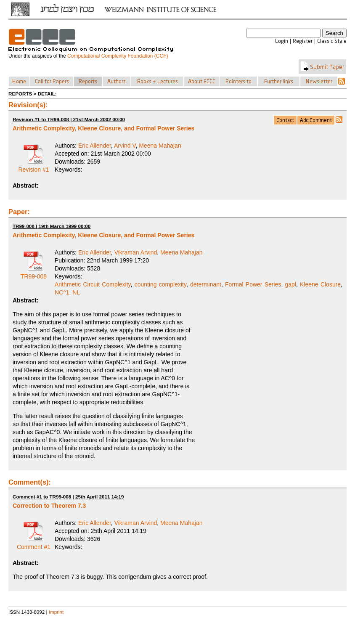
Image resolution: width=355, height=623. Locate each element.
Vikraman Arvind (135, 252)
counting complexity (160, 284)
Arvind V (125, 145)
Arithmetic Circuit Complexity (93, 284)
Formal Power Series (253, 284)
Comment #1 (33, 543)
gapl (290, 284)
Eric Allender (94, 145)
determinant (205, 284)
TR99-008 (34, 273)
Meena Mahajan (160, 145)
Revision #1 (33, 166)
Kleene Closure (320, 284)
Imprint (56, 612)
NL (76, 292)
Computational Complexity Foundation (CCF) (117, 56)
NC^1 (62, 292)
